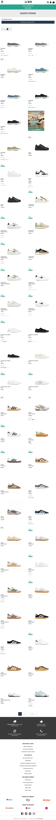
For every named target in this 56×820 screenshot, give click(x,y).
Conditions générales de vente (28, 763)
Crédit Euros (28, 780)
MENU (2, 2)
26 (32, 714)
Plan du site (28, 790)
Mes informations (28, 746)
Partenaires (28, 760)
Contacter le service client (28, 751)
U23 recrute (28, 771)
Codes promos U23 (28, 768)
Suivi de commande (28, 749)
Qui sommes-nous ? (28, 758)
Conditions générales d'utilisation (28, 765)
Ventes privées (28, 773)
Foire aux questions (28, 782)
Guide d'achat (28, 785)
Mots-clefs (28, 787)
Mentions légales (40, 818)
